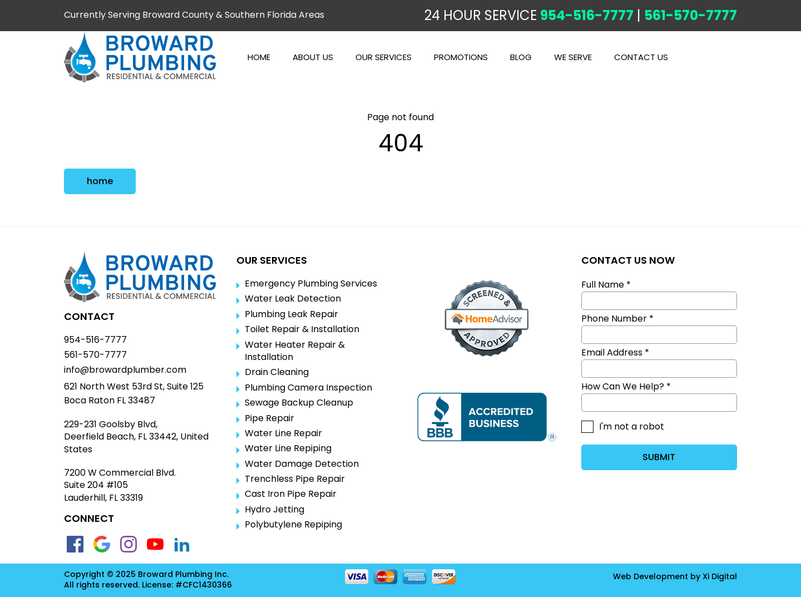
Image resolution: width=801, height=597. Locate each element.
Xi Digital (720, 576)
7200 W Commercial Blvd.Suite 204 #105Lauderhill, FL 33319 (120, 485)
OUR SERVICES (383, 57)
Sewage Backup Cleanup (299, 403)
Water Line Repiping (288, 448)
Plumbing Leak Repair (291, 314)
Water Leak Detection (293, 299)
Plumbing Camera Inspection (308, 388)
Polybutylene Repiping (293, 525)
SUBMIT (658, 457)
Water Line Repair (283, 433)
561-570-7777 (690, 15)
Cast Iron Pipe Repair (291, 494)
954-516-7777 (587, 15)
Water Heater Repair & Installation (295, 351)
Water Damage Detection (302, 464)
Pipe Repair (269, 418)
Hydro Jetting (274, 510)
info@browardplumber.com (125, 370)
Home (259, 57)
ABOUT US (313, 57)
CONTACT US (641, 57)
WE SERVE (573, 57)
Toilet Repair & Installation (302, 329)
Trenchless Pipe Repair (295, 479)
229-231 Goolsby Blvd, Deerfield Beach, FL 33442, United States (136, 437)
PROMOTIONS (461, 57)
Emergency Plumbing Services (311, 284)
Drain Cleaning (277, 372)
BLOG (521, 57)
